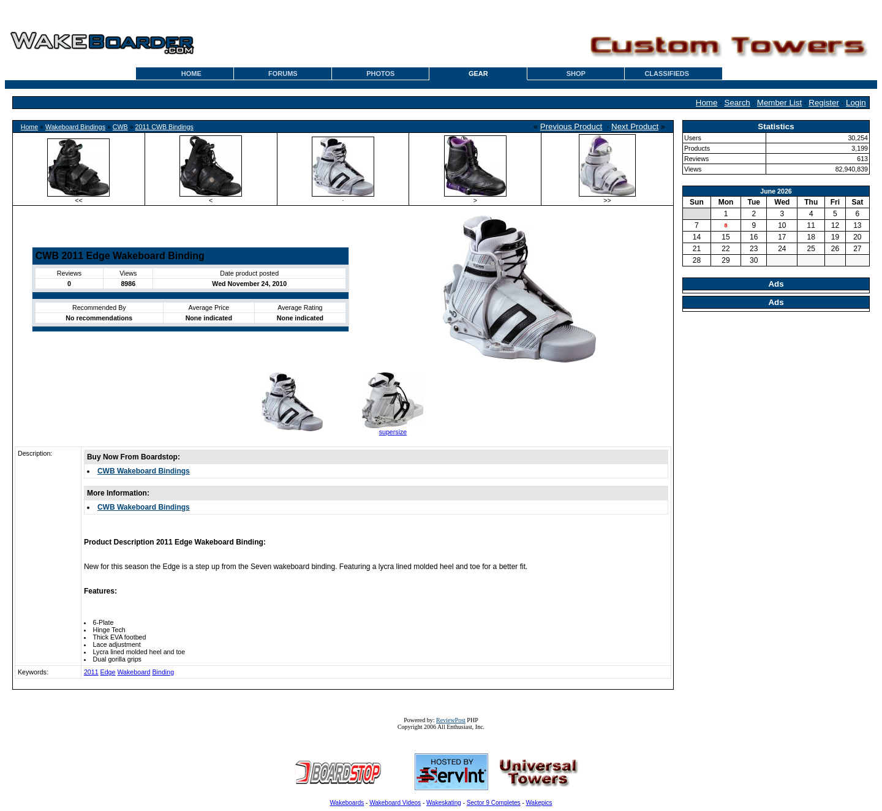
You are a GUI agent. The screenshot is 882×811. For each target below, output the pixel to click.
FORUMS (283, 73)
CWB (120, 126)
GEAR (478, 73)
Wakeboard (133, 672)
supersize (393, 432)
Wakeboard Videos (395, 802)
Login (856, 102)
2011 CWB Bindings (164, 126)
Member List (779, 102)
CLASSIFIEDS (666, 73)
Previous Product (571, 126)
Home (707, 102)
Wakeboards (347, 802)
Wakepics (539, 802)
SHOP (576, 73)
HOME (191, 73)
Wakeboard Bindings (75, 126)
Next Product (634, 126)
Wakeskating (443, 802)
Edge (108, 672)
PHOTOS (380, 73)
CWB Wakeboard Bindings (143, 471)
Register (824, 102)
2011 (91, 672)
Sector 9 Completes (494, 802)
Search (737, 102)
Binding (164, 672)
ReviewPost (451, 720)
